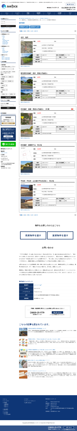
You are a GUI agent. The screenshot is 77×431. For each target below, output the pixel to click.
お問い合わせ (71, 4)
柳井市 (3, 39)
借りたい (6, 406)
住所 (31, 31)
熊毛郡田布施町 (5, 42)
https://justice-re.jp (55, 401)
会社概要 (59, 13)
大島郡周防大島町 (5, 40)
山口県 (3, 35)
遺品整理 (38, 13)
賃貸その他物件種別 (6, 57)
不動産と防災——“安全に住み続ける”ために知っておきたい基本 (44, 339)
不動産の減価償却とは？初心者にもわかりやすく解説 (41, 349)
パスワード (3, 23)
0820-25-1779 (70, 8)
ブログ (70, 13)
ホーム (7, 13)
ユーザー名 (3, 21)
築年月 (36, 31)
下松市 (3, 37)
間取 (28, 31)
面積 (24, 31)
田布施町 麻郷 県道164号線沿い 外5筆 (35, 109)
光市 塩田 (24, 37)
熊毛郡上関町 (4, 41)
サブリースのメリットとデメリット (37, 371)
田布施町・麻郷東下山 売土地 (31, 145)
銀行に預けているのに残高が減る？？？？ (39, 360)
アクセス (49, 13)
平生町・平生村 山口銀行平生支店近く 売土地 (37, 181)
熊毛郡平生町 (4, 44)
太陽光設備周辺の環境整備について (37, 328)
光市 (3, 38)
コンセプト (17, 13)
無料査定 (6, 404)
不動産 (28, 13)
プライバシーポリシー (30, 400)
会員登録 (73, 2)
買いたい (6, 405)
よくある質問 (67, 2)
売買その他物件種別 (6, 59)
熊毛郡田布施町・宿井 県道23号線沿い (34, 73)
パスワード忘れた (8, 27)
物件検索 (22, 23)
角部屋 (3, 56)
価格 (20, 31)
